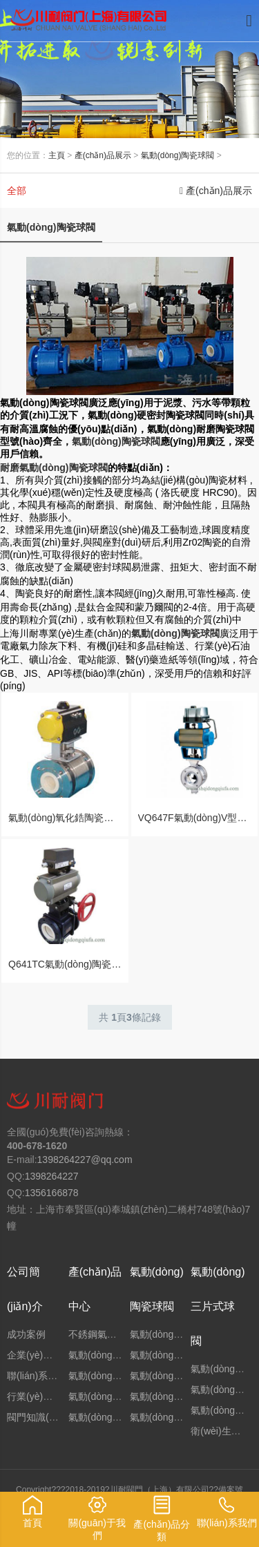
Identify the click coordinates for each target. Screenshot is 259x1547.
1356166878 (52, 1192)
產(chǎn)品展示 (103, 155)
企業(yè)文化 (34, 1355)
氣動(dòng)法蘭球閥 (111, 1355)
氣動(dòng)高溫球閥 (172, 1375)
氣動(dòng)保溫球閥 (172, 1396)
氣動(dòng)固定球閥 (111, 1375)
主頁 (56, 155)
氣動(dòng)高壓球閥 (172, 1355)
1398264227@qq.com (85, 1159)
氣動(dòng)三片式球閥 (217, 1306)
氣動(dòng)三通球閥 (111, 1417)
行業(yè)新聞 (34, 1396)
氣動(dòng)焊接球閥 (172, 1334)
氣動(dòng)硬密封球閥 (116, 1396)
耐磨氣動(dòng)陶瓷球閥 (54, 467)
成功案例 (26, 1334)
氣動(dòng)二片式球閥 (177, 1417)
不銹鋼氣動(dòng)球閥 (116, 1334)
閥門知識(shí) (36, 1417)
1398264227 (52, 1176)
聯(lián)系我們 (37, 1375)
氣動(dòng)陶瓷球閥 (178, 155)
